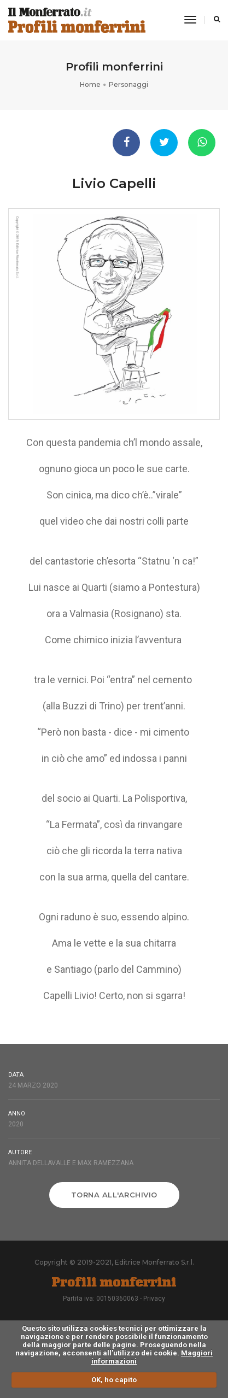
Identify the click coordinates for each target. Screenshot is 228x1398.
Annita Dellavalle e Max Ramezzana (70, 1163)
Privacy (154, 1298)
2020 (16, 1124)
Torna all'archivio (114, 1194)
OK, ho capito (114, 1380)
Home (90, 84)
